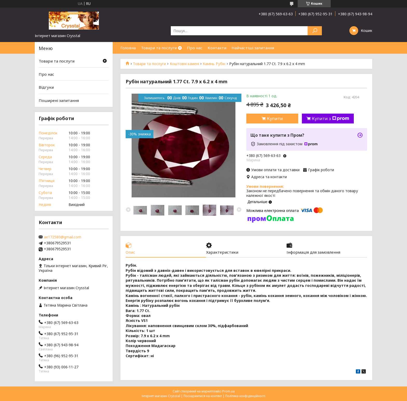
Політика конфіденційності (245, 396)
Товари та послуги (159, 47)
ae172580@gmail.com (62, 237)
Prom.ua (228, 391)
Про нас (194, 47)
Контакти (217, 47)
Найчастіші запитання (253, 47)
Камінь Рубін (214, 63)
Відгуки (46, 87)
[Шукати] (315, 30)
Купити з (330, 118)
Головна (128, 47)
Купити (275, 118)
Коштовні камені (184, 63)
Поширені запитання (59, 100)
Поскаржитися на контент (203, 396)
